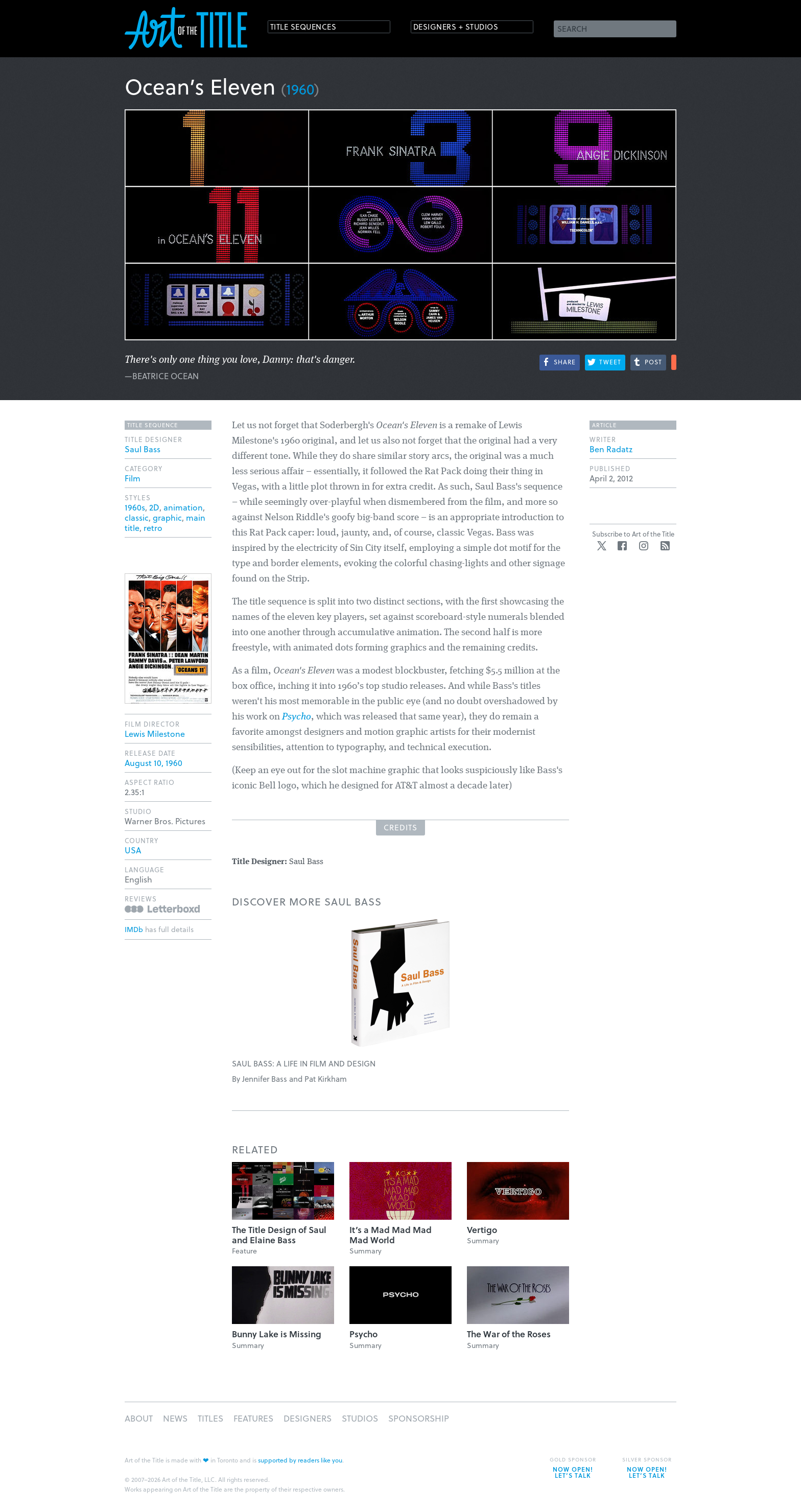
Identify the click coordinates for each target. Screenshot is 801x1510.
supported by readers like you (300, 1460)
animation (183, 507)
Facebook (622, 546)
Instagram (644, 546)
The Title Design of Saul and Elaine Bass (279, 1234)
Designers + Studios (465, 28)
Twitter (602, 546)
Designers (308, 1418)
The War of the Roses (509, 1334)
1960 (300, 88)
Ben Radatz (611, 449)
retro (153, 527)
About (139, 1418)
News (175, 1418)
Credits (400, 827)
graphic (167, 517)
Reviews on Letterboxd (162, 909)
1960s (135, 507)
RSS (665, 546)
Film (132, 478)
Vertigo (482, 1229)
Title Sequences (310, 28)
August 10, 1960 (153, 763)
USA (133, 850)
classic (137, 517)
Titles (210, 1418)
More (673, 362)
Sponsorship (418, 1418)
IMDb (134, 929)
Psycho (296, 717)
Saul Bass (142, 449)
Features (253, 1418)
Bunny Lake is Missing (276, 1334)
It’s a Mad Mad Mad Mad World (390, 1234)
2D (154, 507)
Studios (360, 1418)
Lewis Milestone (155, 733)
